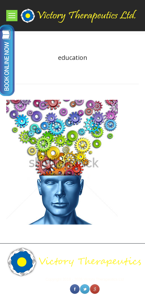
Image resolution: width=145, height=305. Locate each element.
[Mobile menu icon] (11, 15)
